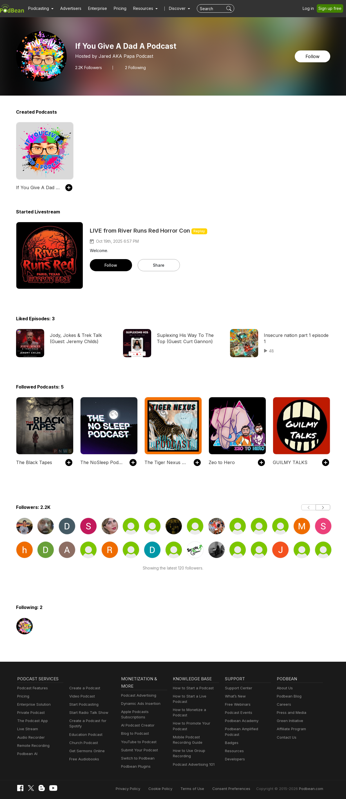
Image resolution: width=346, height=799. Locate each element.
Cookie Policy (173, 788)
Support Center (237, 688)
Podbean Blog (288, 696)
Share (158, 265)
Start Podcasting (83, 704)
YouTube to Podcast (137, 742)
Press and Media (291, 712)
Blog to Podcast (134, 733)
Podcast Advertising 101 (193, 753)
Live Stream (27, 729)
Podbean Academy (240, 721)
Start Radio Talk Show (87, 712)
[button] (40, 8)
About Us (284, 688)
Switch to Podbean (136, 758)
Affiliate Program (290, 729)
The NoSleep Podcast (102, 462)
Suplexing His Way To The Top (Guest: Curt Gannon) (187, 338)
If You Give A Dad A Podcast (38, 187)
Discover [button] (172, 8)
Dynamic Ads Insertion (139, 703)
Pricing (116, 8)
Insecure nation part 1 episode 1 (296, 335)
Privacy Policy (142, 788)
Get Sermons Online (86, 751)
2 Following (134, 67)
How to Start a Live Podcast (196, 696)
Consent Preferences (239, 788)
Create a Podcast (83, 688)
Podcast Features (31, 688)
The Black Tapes (32, 462)
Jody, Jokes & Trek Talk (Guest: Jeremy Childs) (81, 338)
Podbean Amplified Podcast (247, 729)
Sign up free (331, 8)
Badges (231, 737)
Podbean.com (311, 788)
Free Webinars (237, 704)
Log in (310, 8)
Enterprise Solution (32, 704)
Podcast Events (238, 712)
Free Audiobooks (83, 759)
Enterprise (94, 8)
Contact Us (286, 737)
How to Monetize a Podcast (195, 704)
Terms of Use (202, 788)
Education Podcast (84, 734)
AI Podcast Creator (136, 725)
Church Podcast (82, 743)
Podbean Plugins (135, 766)
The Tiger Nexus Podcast (166, 462)
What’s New (235, 696)
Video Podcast (81, 696)
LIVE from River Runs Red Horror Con (141, 231)
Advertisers (69, 8)
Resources (234, 745)
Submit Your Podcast (138, 750)
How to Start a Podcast (192, 688)
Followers (88, 67)
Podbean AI (26, 754)
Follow (312, 56)
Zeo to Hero (220, 462)
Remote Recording (32, 745)
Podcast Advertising (137, 695)
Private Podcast (30, 712)
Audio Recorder (30, 737)
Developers (234, 754)
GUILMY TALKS (289, 462)
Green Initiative (289, 721)
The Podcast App (31, 721)
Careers (283, 704)
